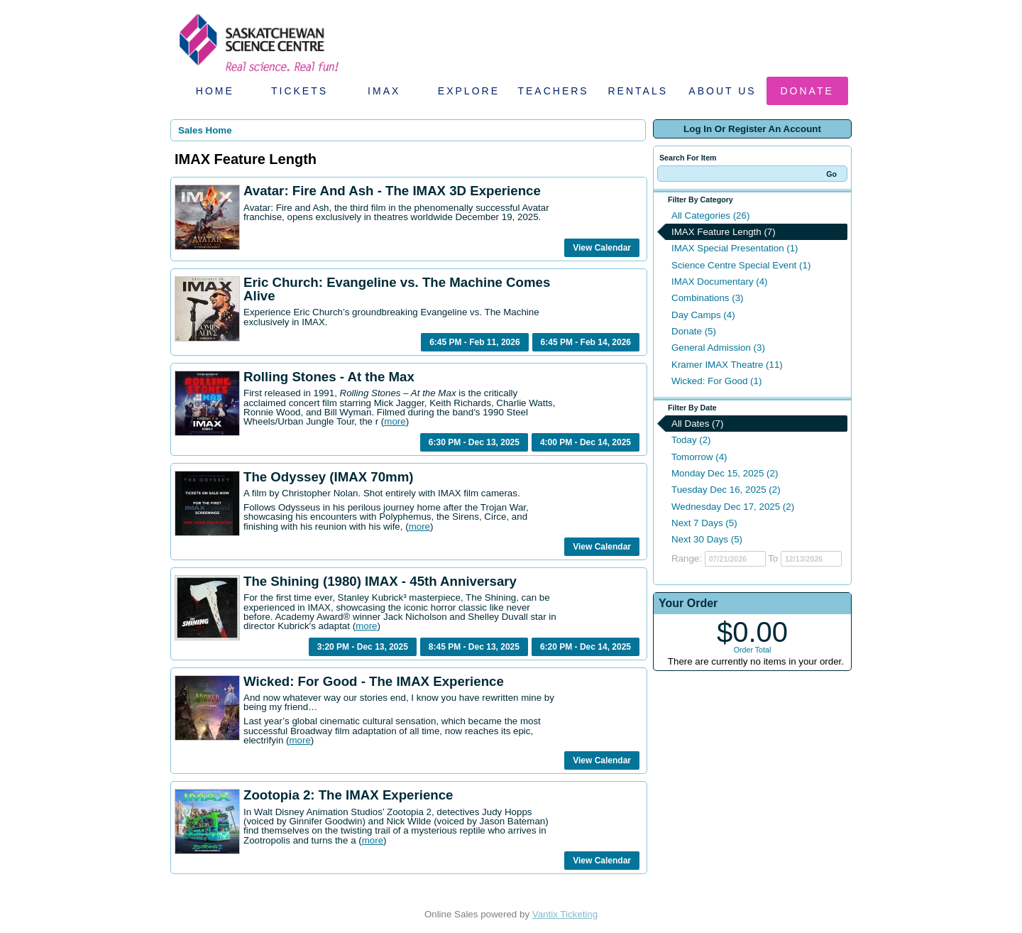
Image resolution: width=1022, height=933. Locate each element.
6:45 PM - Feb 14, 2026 (586, 342)
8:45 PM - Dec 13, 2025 (474, 647)
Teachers (552, 91)
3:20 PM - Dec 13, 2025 (362, 647)
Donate (807, 91)
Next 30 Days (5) (706, 539)
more (394, 421)
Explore (469, 91)
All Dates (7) (697, 423)
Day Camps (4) (703, 315)
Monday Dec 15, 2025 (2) (724, 473)
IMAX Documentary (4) (719, 281)
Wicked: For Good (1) (716, 381)
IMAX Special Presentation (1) (734, 248)
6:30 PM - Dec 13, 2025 (474, 442)
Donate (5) (693, 331)
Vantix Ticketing (565, 914)
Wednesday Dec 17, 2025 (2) (732, 506)
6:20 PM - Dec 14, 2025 (585, 647)
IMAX (384, 91)
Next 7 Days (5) (704, 523)
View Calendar (602, 248)
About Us (722, 91)
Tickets (299, 91)
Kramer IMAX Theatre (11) (727, 364)
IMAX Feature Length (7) (723, 232)
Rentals (638, 91)
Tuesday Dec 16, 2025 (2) (726, 489)
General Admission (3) (718, 347)
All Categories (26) (710, 215)
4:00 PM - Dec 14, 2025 (585, 442)
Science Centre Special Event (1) (741, 265)
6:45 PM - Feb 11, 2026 (474, 342)
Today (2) (691, 440)
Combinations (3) (707, 298)
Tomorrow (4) (699, 457)
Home (215, 91)
